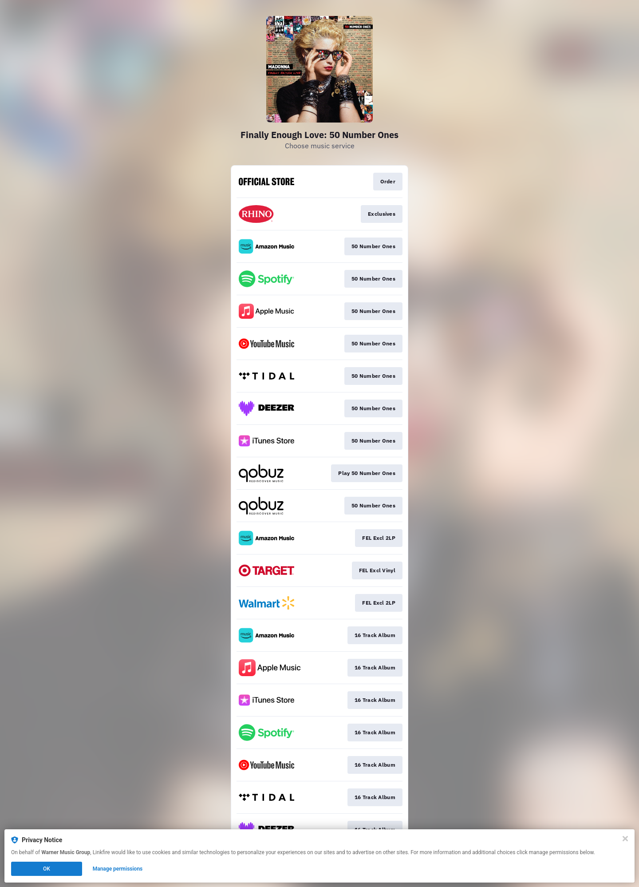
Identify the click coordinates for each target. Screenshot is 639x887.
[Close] (625, 839)
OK (46, 869)
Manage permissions (118, 869)
